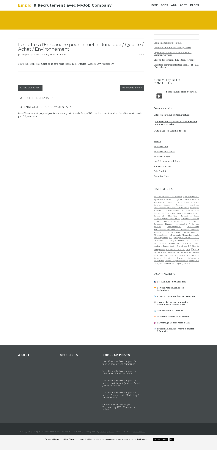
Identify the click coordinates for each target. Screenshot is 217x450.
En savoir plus (160, 440)
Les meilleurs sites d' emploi (168, 43)
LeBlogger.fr (107, 431)
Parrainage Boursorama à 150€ (173, 323)
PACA (188, 250)
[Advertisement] (127, 20)
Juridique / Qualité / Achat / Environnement (42, 54)
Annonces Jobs (161, 146)
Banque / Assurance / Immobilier (181, 205)
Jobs (164, 5)
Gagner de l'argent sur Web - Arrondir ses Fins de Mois (172, 303)
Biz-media (139, 431)
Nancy (168, 250)
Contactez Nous (161, 176)
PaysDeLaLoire (160, 252)
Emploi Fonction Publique (167, 161)
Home (154, 5)
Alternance (194, 199)
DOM (183, 219)
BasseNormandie (161, 208)
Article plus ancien (132, 87)
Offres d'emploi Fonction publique (172, 115)
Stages (192, 261)
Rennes (196, 252)
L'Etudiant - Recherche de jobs (170, 131)
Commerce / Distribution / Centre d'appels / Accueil (176, 213)
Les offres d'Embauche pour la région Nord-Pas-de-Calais (119, 372)
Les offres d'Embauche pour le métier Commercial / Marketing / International (120, 395)
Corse (196, 216)
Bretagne (157, 210)
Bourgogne (194, 208)
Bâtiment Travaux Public (178, 208)
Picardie (171, 252)
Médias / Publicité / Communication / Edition (180, 243)
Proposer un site (163, 108)
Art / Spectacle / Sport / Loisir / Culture (181, 202)
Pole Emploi (160, 171)
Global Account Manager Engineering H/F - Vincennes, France (119, 407)
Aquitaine (158, 202)
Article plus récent (30, 87)
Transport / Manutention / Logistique (169, 263)
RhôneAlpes (180, 255)
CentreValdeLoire (172, 210)
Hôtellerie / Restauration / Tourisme (183, 229)
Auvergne (158, 205)
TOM (197, 261)
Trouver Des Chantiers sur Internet (176, 296)
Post (183, 5)
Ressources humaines (163, 255)
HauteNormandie (161, 229)
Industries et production (175, 232)
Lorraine (157, 243)
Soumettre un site (162, 166)
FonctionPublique (174, 227)
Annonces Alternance (164, 151)
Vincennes (189, 263)
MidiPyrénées (159, 250)
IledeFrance (159, 232)
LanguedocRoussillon (179, 240)
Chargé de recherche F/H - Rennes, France (174, 60)
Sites (186, 261)
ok (171, 440)
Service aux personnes (174, 261)
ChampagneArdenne (190, 210)
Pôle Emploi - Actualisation (171, 282)
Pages (194, 5)
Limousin (195, 240)
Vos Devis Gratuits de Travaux (173, 317)
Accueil (157, 142)
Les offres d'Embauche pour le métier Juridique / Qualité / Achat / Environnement (121, 383)
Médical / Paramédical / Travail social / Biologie (176, 246)
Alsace (186, 199)
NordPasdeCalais (178, 250)
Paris (195, 249)
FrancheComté (193, 227)
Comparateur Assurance (170, 311)
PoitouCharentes (184, 252)
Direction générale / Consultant (167, 219)
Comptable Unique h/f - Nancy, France (172, 48)
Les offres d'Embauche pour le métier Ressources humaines (119, 362)
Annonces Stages (162, 156)
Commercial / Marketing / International (173, 216)
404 (174, 5)
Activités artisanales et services (168, 197)
